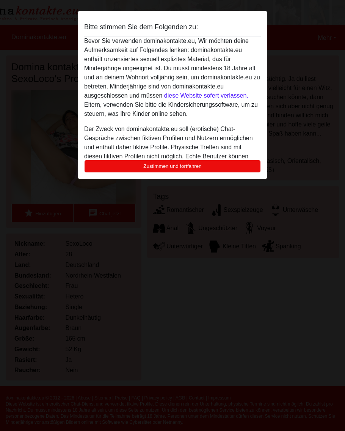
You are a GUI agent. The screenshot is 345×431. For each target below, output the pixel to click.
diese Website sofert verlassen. (206, 95)
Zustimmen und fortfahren (172, 166)
